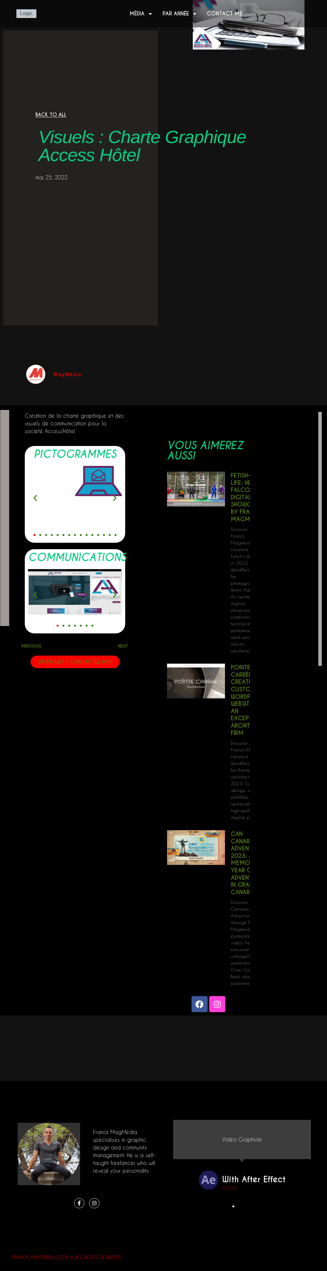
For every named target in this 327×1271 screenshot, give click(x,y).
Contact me (224, 13)
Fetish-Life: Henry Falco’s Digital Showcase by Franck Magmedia (246, 497)
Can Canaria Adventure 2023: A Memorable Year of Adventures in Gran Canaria (248, 863)
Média (141, 14)
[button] (35, 498)
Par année (180, 14)
